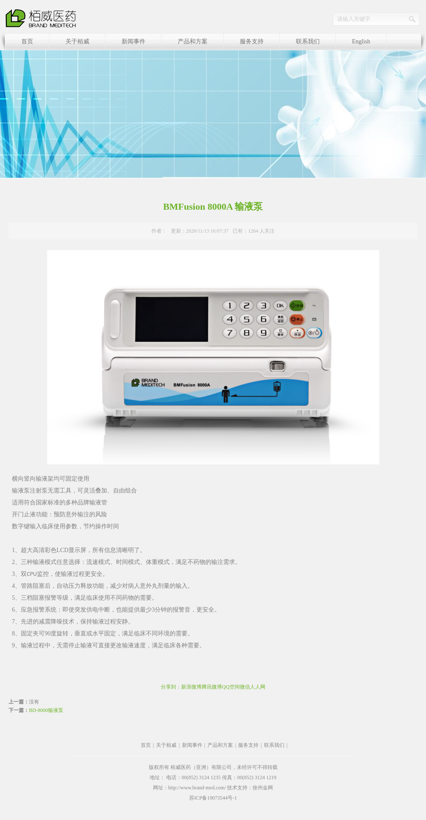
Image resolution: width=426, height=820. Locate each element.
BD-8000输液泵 (46, 710)
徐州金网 (263, 788)
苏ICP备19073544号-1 (213, 798)
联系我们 (308, 41)
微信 (245, 687)
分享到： (171, 687)
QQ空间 (230, 687)
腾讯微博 (212, 687)
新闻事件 (133, 41)
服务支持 (252, 41)
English (361, 41)
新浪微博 (191, 687)
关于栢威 (77, 41)
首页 (27, 41)
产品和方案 (192, 41)
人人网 (257, 687)
